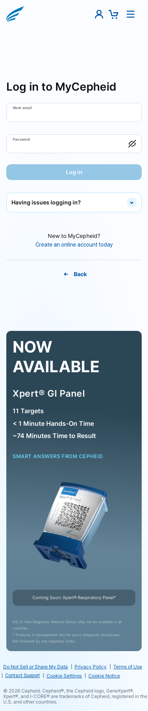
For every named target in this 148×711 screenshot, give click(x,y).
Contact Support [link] (22, 675)
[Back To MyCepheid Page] (74, 274)
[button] (15, 14)
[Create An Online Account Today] (74, 245)
